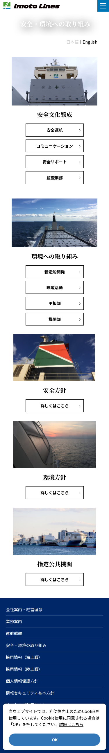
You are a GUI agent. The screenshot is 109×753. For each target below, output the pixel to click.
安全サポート (54, 161)
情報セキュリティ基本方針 (30, 693)
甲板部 (55, 303)
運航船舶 (14, 633)
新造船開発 (54, 272)
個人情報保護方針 (22, 681)
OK (55, 740)
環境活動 (55, 287)
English (90, 42)
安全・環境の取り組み (26, 645)
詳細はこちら (71, 724)
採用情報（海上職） (24, 657)
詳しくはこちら (54, 406)
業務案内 (14, 621)
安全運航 (55, 130)
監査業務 (55, 177)
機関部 (55, 319)
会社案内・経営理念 (24, 609)
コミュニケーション (54, 146)
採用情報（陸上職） (24, 669)
